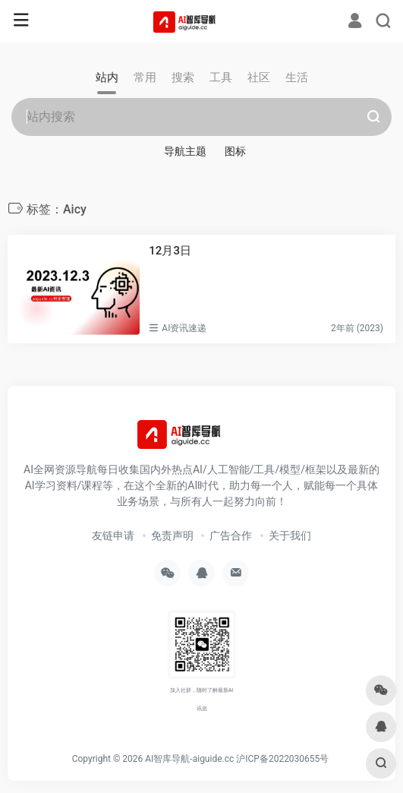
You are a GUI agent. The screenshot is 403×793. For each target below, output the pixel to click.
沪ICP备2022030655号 (282, 759)
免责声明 (172, 535)
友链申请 (113, 535)
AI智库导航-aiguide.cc (189, 759)
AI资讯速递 (184, 328)
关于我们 (290, 535)
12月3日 (170, 250)
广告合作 (230, 535)
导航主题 (185, 151)
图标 (235, 151)
